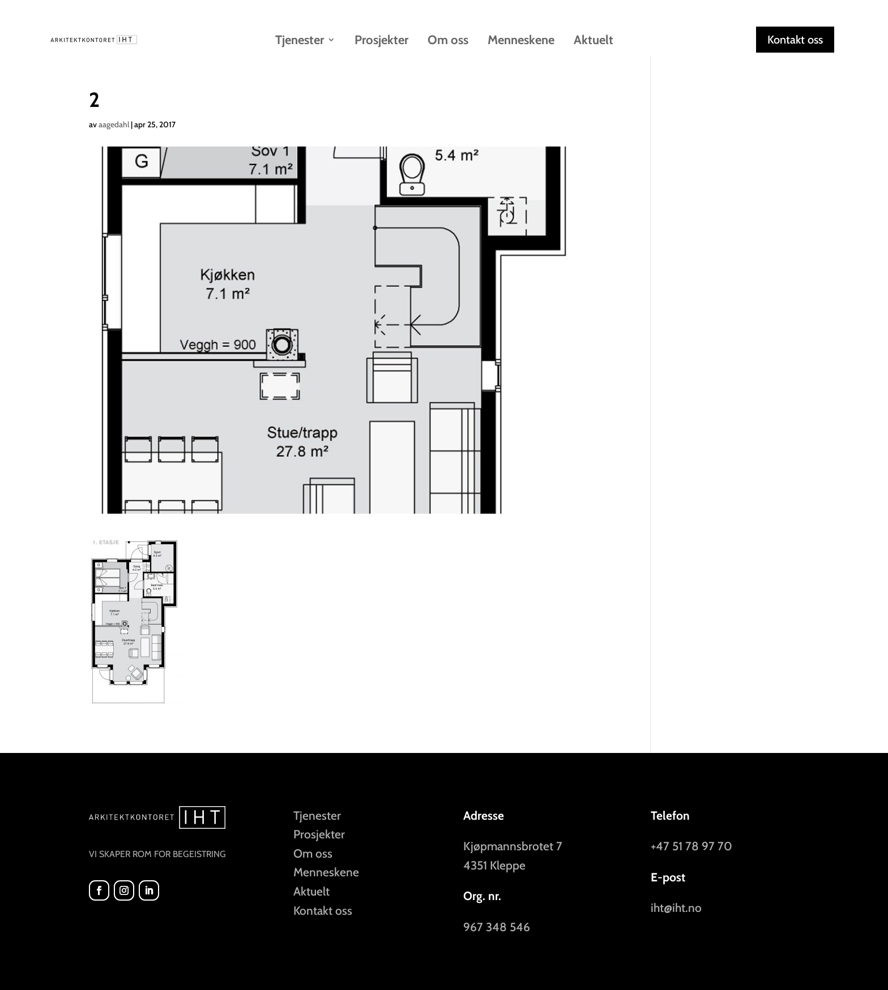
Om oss (448, 41)
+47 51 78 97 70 (691, 846)
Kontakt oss (795, 39)
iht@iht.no (676, 908)
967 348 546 (496, 927)
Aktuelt (593, 41)
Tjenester (299, 41)
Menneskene (521, 41)
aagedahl (114, 124)
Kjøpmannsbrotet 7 (512, 846)
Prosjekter (381, 41)
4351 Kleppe (494, 865)
